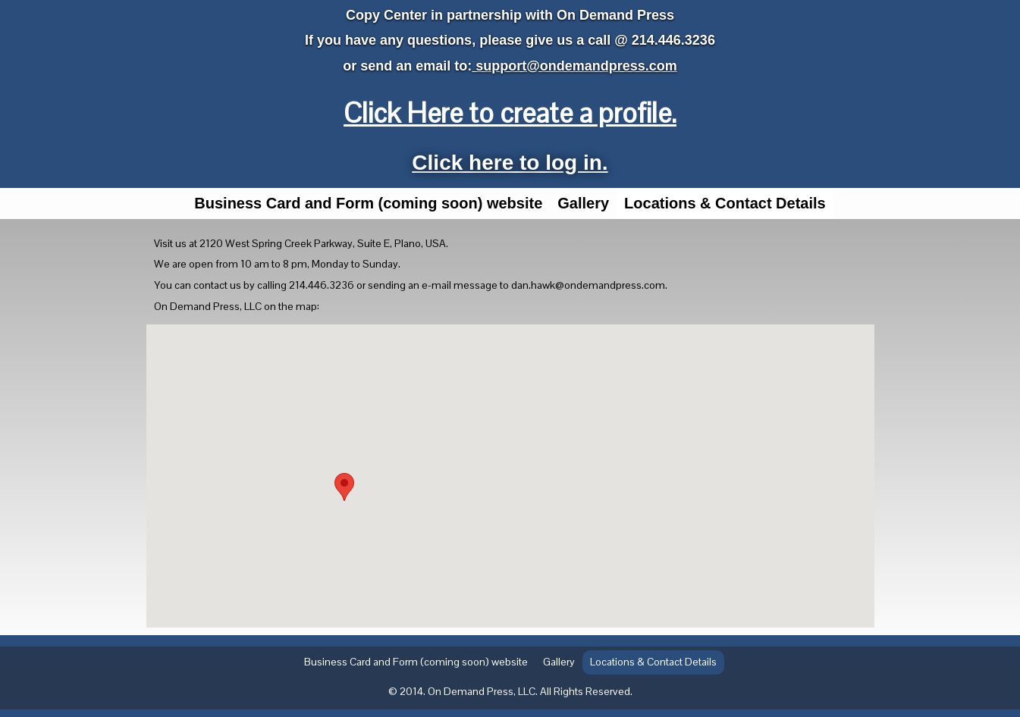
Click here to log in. (509, 162)
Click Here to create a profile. (510, 113)
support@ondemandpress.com (574, 66)
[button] (344, 487)
